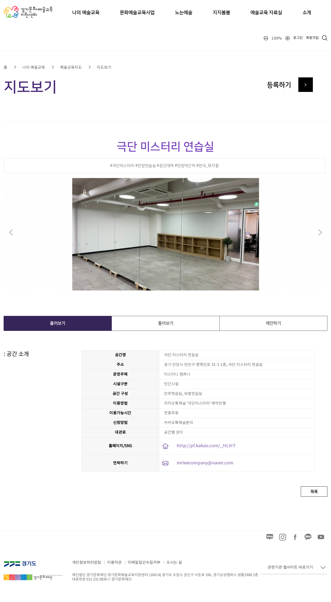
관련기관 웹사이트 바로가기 (290, 567)
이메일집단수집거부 (144, 562)
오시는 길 (174, 562)
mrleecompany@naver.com (205, 463)
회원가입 (312, 38)
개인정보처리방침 (86, 562)
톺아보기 (165, 323)
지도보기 (104, 67)
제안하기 (273, 323)
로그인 (298, 38)
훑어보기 (57, 323)
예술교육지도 (71, 67)
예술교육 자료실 (266, 12)
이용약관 (114, 562)
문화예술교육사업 (137, 12)
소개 (306, 12)
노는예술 (183, 12)
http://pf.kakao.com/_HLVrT (206, 445)
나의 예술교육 (85, 12)
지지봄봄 (221, 12)
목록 (314, 492)
